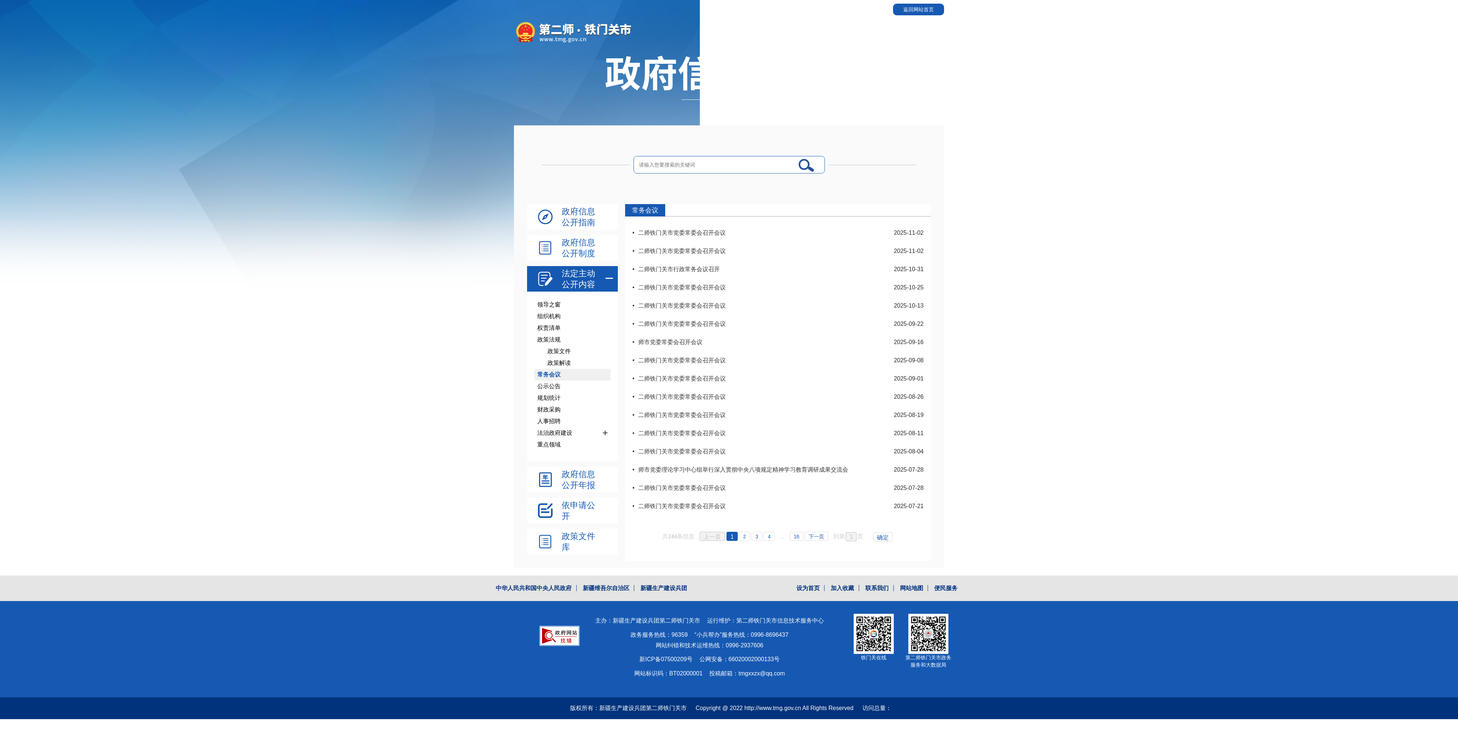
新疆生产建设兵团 (663, 588)
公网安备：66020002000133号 (739, 659)
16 (797, 536)
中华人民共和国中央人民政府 (534, 588)
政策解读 (559, 363)
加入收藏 (842, 588)
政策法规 (549, 339)
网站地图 (911, 588)
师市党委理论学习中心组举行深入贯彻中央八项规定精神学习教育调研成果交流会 (743, 470)
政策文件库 (578, 541)
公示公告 (549, 386)
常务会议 (549, 374)
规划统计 (549, 398)
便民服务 (946, 588)
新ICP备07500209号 (666, 659)
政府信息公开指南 (578, 217)
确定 (883, 537)
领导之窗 (549, 304)
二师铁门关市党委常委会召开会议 (682, 233)
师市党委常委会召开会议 (670, 342)
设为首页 (808, 588)
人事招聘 (549, 421)
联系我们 (877, 588)
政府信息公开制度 (578, 248)
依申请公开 (578, 510)
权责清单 (549, 328)
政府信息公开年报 (578, 479)
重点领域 (549, 444)
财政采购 (549, 409)
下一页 (816, 536)
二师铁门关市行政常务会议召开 (679, 269)
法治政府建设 (554, 433)
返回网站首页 (918, 9)
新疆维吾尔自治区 (606, 588)
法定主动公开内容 (578, 279)
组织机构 (549, 316)
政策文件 (559, 351)
